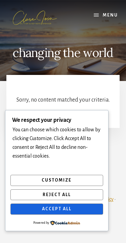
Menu (110, 15)
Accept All (57, 209)
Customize (57, 180)
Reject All (57, 194)
